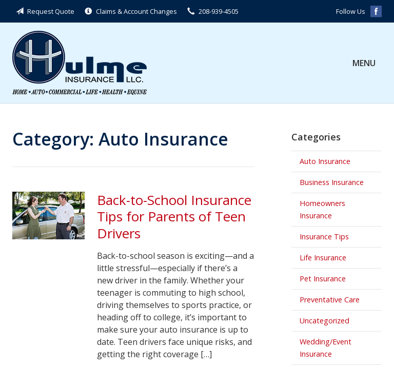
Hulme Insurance (79, 63)
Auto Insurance (325, 161)
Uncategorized (324, 320)
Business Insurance (332, 182)
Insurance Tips (324, 236)
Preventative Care (330, 299)
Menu (364, 63)
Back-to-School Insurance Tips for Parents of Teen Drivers (174, 216)
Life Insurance (323, 257)
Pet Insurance (323, 278)
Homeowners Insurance (322, 209)
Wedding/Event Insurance (325, 348)
